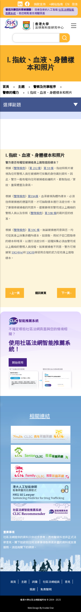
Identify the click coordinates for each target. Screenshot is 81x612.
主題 (21, 86)
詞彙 (35, 582)
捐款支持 (40, 4)
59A (33, 196)
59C (34, 230)
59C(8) (31, 252)
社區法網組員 (51, 582)
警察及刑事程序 (44, 86)
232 (35, 168)
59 (48, 168)
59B (51, 213)
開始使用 (17, 362)
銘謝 (32, 589)
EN (67, 4)
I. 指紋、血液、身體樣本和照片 (50, 92)
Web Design (33, 607)
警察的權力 (11, 92)
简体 (75, 4)
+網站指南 (56, 4)
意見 (67, 582)
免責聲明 (46, 589)
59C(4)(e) (17, 252)
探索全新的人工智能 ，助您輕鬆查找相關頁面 (39, 11)
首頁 (6, 86)
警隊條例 (19, 168)
